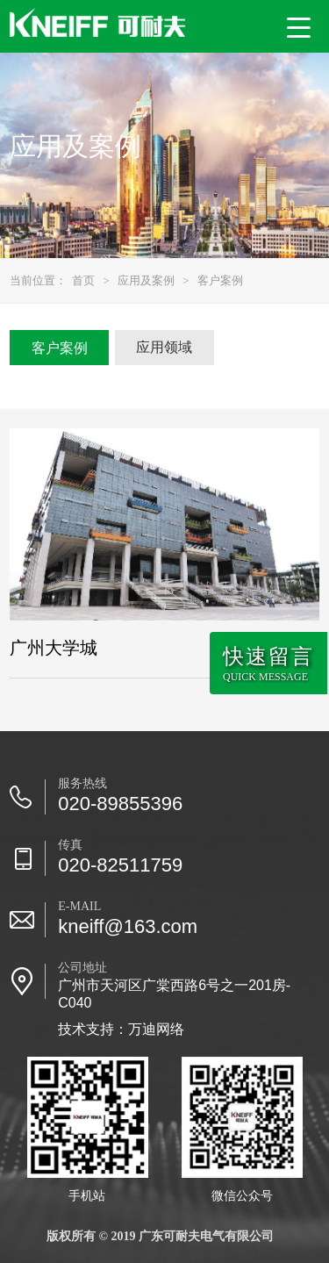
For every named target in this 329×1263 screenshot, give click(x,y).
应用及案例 (146, 280)
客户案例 (220, 280)
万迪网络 (156, 1029)
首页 (83, 280)
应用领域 (164, 347)
